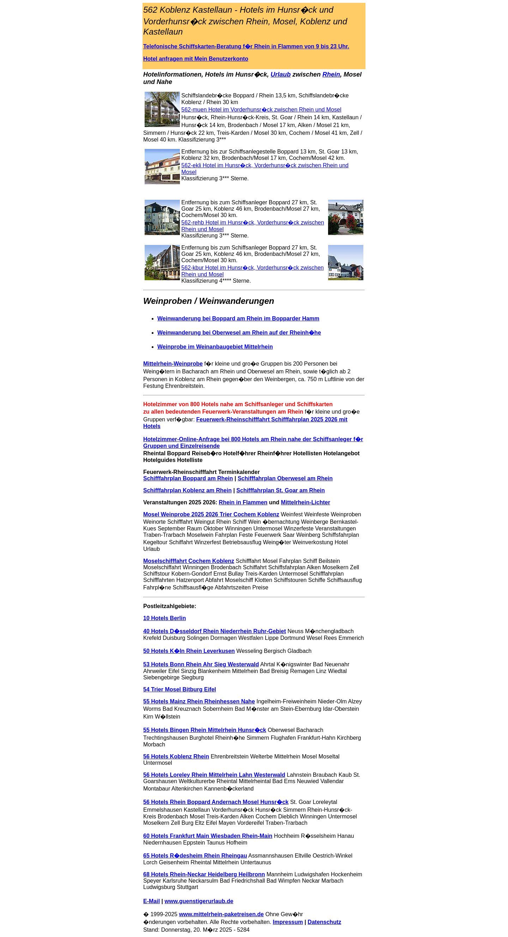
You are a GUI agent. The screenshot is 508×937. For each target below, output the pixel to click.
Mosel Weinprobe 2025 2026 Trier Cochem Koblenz (211, 514)
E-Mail (151, 901)
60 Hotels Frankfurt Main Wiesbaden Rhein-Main (207, 836)
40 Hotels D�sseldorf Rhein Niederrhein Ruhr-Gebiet (214, 631)
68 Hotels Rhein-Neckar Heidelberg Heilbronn (204, 874)
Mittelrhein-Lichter (305, 502)
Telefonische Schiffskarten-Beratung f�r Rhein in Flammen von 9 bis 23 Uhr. (246, 46)
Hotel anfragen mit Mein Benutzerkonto (195, 59)
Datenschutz (324, 922)
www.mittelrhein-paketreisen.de (221, 914)
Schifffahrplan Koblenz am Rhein (187, 490)
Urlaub (281, 74)
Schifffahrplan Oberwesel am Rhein (285, 478)
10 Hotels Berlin (164, 618)
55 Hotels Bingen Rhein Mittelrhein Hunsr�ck (204, 730)
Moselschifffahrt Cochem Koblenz (188, 561)
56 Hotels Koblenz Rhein (176, 756)
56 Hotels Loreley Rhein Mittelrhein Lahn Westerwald (214, 775)
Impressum (288, 922)
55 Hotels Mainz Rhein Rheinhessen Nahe (199, 701)
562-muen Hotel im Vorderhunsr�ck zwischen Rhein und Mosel (261, 110)
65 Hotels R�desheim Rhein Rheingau (195, 856)
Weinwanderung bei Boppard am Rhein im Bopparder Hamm (238, 319)
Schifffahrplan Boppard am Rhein (188, 478)
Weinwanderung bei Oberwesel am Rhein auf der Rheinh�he (239, 333)
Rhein (331, 74)
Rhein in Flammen (243, 502)
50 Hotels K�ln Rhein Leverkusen (189, 651)
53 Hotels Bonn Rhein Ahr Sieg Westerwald (201, 664)
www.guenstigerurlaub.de (199, 901)
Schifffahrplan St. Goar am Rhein (280, 490)
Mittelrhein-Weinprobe (173, 364)
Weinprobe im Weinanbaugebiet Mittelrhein (215, 347)
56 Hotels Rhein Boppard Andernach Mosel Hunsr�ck (216, 802)
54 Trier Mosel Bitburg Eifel (179, 689)
